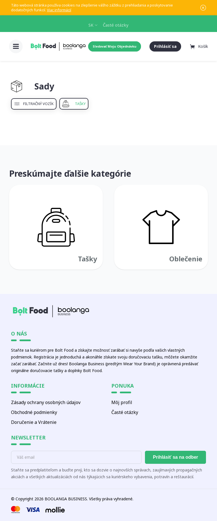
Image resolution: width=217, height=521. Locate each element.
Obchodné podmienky (34, 412)
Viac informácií (59, 9)
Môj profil (121, 402)
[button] (16, 46)
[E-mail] (76, 457)
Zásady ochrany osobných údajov (46, 402)
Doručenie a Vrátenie (34, 422)
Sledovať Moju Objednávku (114, 46)
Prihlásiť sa (165, 46)
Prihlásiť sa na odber (175, 457)
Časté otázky (116, 25)
